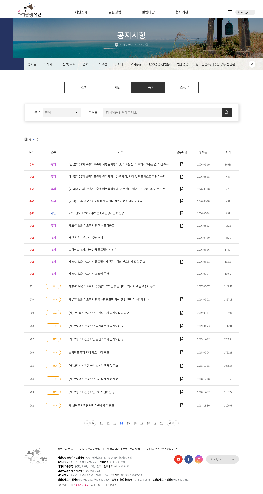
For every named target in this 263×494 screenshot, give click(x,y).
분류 (37, 114)
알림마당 (148, 12)
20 (164, 425)
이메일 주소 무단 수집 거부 (162, 449)
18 (149, 425)
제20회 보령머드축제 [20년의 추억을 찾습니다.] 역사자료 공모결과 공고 (114, 288)
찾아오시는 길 (65, 449)
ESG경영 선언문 (159, 65)
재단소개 (81, 12)
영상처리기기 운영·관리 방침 (123, 449)
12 (104, 425)
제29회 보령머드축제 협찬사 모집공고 (93, 227)
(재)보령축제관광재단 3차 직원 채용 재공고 (96, 381)
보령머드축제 (202, 2)
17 (141, 425)
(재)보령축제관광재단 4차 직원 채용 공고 (95, 368)
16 (134, 425)
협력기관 (182, 12)
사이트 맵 (230, 12)
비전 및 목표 (67, 65)
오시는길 (136, 65)
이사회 (48, 65)
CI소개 (119, 65)
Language (245, 12)
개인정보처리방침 (90, 449)
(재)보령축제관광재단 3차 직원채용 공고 (94, 394)
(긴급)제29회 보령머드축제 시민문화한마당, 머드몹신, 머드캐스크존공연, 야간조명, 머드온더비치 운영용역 (121, 166)
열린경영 (114, 12)
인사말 (32, 65)
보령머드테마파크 (244, 2)
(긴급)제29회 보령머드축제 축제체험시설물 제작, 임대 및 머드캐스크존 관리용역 (120, 178)
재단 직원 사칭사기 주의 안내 (87, 239)
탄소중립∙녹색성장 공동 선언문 (215, 65)
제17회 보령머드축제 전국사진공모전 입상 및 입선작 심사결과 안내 (111, 301)
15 (127, 425)
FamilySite (222, 459)
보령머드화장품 (222, 2)
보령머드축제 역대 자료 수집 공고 (90, 354)
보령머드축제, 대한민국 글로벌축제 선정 (94, 251)
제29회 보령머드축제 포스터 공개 (90, 275)
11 (97, 425)
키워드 (93, 114)
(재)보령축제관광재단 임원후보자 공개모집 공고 (99, 328)
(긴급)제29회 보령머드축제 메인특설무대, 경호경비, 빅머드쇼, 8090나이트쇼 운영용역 (121, 190)
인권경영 (183, 65)
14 (119, 425)
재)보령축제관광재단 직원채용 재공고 (93, 407)
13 (112, 425)
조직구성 (101, 65)
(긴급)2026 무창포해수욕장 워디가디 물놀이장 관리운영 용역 (107, 202)
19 (156, 425)
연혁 (85, 65)
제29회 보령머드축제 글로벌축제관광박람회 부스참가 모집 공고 (109, 263)
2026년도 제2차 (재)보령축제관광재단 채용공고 (99, 215)
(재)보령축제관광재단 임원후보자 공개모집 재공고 (101, 315)
